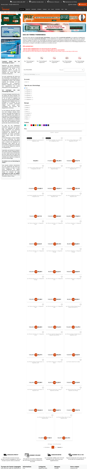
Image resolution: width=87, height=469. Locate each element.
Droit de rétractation (27, 418)
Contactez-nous (26, 425)
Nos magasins (26, 413)
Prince (6, 100)
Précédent (46, 383)
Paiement (25, 422)
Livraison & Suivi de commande (30, 423)
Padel (66, 9)
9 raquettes (7, 84)
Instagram (84, 445)
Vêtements (39, 9)
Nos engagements (27, 414)
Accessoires (57, 9)
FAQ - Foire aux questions (28, 409)
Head (6, 98)
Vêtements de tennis (43, 407)
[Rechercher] (81, 9)
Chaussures (33, 9)
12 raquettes (7, 86)
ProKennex (7, 102)
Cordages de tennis (43, 411)
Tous (5, 76)
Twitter (81, 445)
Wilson (6, 106)
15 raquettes (7, 88)
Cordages (45, 9)
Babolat (6, 94)
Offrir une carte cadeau (28, 427)
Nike (55, 409)
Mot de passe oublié (74, 407)
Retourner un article (27, 411)
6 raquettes (7, 80)
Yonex (6, 108)
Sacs (49, 9)
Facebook (78, 445)
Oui (5, 70)
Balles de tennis (42, 414)
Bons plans (22, 9)
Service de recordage (27, 406)
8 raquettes (7, 82)
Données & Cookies (27, 420)
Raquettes (28, 9)
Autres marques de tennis (60, 420)
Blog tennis (25, 407)
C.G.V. (24, 404)
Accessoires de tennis (43, 416)
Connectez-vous (73, 404)
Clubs (62, 9)
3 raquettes (7, 78)
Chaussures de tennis (43, 406)
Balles (52, 9)
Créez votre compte (74, 406)
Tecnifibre (6, 104)
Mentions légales (26, 416)
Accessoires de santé (43, 409)
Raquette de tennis (43, 404)
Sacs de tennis (42, 413)
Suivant (60, 383)
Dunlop (6, 96)
